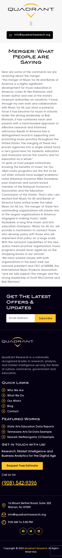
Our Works (14, 401)
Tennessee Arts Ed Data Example (29, 432)
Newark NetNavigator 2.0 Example (30, 437)
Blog (10, 406)
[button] (31, 23)
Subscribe (45, 318)
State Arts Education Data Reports (30, 426)
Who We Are (15, 390)
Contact (13, 411)
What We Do (15, 395)
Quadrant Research (35, 548)
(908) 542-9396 (19, 483)
